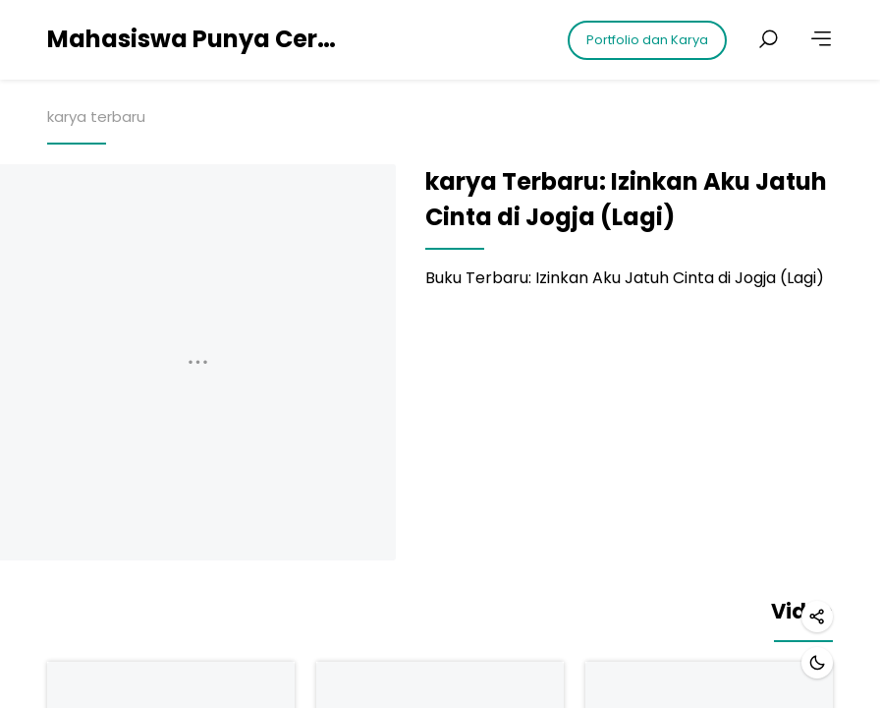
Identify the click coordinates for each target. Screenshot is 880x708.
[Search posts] (768, 39)
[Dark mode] (817, 662)
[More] (821, 39)
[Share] (817, 616)
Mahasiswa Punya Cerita (194, 39)
